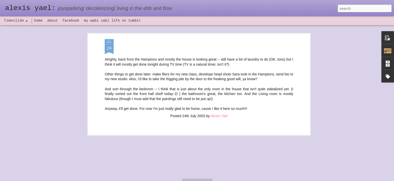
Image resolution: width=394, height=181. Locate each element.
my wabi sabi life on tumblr (112, 21)
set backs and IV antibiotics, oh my (273, 107)
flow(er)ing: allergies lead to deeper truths (278, 125)
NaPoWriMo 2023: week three (269, 173)
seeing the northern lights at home (273, 81)
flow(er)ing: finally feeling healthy (271, 116)
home (38, 21)
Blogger (212, 178)
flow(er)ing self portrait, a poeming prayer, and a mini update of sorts (299, 90)
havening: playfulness (117, 116)
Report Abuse (227, 178)
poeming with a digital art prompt (271, 143)
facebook (70, 21)
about (52, 21)
